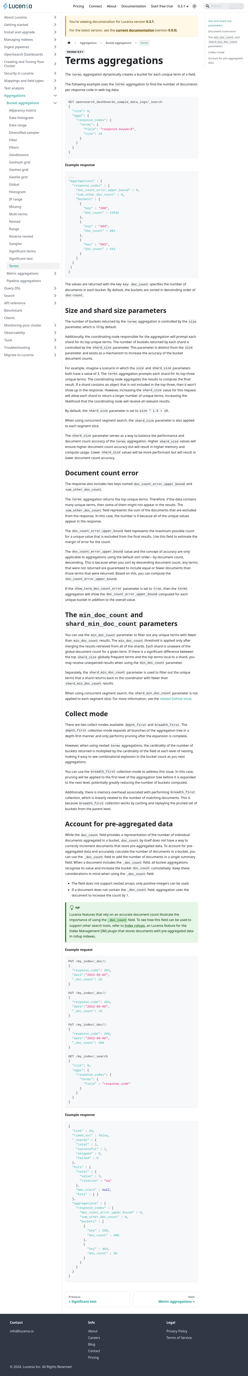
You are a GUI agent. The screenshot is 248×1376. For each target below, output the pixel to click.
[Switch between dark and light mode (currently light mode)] (194, 6)
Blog (91, 1344)
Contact (94, 1351)
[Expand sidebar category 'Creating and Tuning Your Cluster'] (55, 63)
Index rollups (135, 925)
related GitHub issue (175, 698)
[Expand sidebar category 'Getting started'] (55, 24)
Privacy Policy (176, 1331)
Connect (95, 6)
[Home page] (69, 43)
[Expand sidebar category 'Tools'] (55, 340)
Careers (94, 1337)
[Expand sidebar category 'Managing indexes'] (55, 39)
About (111, 6)
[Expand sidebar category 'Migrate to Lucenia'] (55, 355)
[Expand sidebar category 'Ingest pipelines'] (55, 47)
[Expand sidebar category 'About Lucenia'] (55, 17)
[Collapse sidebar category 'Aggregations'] (55, 95)
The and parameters (224, 41)
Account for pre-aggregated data (225, 60)
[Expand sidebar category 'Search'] (55, 295)
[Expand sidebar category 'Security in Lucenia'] (55, 73)
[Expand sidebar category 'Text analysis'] (55, 88)
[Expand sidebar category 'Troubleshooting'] (55, 347)
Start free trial (162, 6)
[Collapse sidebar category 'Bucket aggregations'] (55, 103)
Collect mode (216, 52)
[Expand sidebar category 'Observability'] (55, 332)
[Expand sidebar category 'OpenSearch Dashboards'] (55, 54)
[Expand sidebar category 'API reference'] (55, 303)
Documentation (133, 6)
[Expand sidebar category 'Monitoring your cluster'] (55, 325)
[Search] (224, 6)
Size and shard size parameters (220, 23)
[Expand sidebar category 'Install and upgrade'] (55, 32)
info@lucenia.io (22, 1331)
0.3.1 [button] (181, 6)
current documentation (135, 30)
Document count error (222, 31)
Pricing (78, 6)
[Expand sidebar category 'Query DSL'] (55, 288)
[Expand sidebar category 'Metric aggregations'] (55, 273)
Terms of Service (179, 1337)
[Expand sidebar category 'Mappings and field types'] (55, 80)
